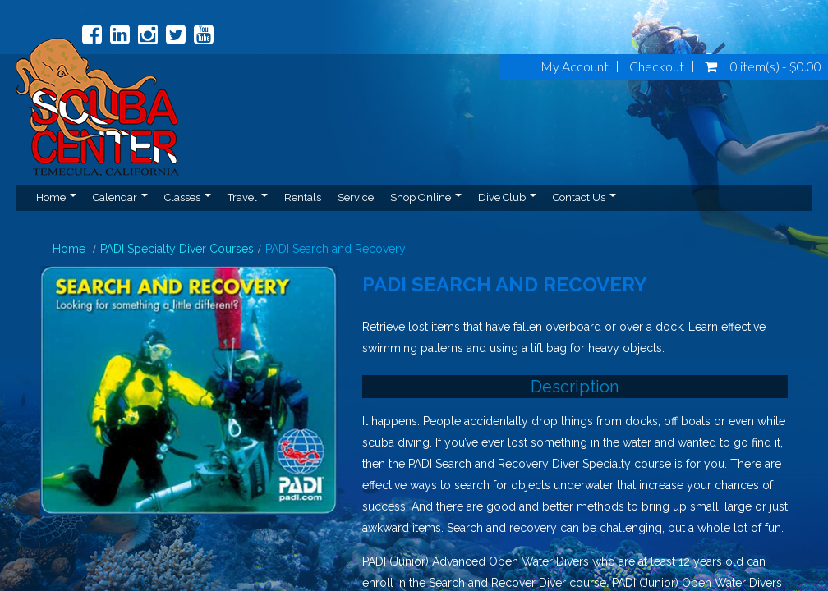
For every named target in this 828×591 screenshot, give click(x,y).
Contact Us (584, 197)
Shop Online (426, 197)
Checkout (656, 66)
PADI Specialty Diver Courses (177, 248)
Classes (187, 197)
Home (56, 197)
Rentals (302, 197)
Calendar (120, 197)
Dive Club (507, 197)
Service (356, 197)
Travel (248, 197)
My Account (574, 66)
